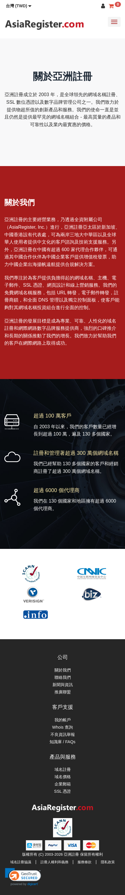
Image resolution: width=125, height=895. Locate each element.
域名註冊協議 (20, 862)
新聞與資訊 (62, 684)
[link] (23, 877)
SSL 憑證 (62, 791)
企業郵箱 (62, 784)
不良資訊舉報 (62, 734)
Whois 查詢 (62, 727)
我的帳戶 (62, 720)
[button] (18, 5)
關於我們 (62, 670)
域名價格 (62, 776)
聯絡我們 (62, 677)
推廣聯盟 (62, 692)
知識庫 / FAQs (62, 741)
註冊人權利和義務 (54, 862)
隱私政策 (108, 862)
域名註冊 (62, 769)
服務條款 (84, 862)
